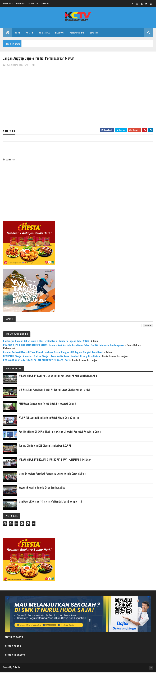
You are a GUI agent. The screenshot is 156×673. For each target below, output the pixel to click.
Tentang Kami (33, 3)
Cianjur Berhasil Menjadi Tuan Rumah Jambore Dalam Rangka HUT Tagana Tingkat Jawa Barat (53, 353)
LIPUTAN (94, 33)
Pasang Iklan (8, 3)
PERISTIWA (44, 33)
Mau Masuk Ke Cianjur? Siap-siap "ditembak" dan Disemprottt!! (50, 502)
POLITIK (30, 33)
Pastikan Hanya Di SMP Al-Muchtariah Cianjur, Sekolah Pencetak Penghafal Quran (60, 432)
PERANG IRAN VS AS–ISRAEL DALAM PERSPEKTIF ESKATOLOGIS (36, 361)
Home (17, 33)
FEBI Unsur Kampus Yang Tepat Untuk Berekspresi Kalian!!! (47, 404)
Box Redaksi (20, 3)
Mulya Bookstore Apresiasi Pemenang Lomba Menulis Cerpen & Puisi (52, 474)
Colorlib (16, 668)
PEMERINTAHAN (77, 33)
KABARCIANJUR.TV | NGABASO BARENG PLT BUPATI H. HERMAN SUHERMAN (55, 460)
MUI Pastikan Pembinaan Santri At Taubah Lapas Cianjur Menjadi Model (54, 390)
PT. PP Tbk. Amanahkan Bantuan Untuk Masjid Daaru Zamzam (49, 418)
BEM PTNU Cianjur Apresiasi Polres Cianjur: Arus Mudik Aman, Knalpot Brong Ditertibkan (51, 357)
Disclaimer (45, 3)
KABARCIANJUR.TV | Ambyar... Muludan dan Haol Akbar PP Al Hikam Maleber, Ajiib (58, 376)
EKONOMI (59, 33)
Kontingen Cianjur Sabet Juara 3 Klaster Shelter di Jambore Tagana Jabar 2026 (46, 342)
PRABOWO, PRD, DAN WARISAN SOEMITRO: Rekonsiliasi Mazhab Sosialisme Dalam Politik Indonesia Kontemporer (63, 346)
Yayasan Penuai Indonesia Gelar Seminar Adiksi (42, 488)
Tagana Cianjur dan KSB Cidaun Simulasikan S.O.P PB (45, 446)
